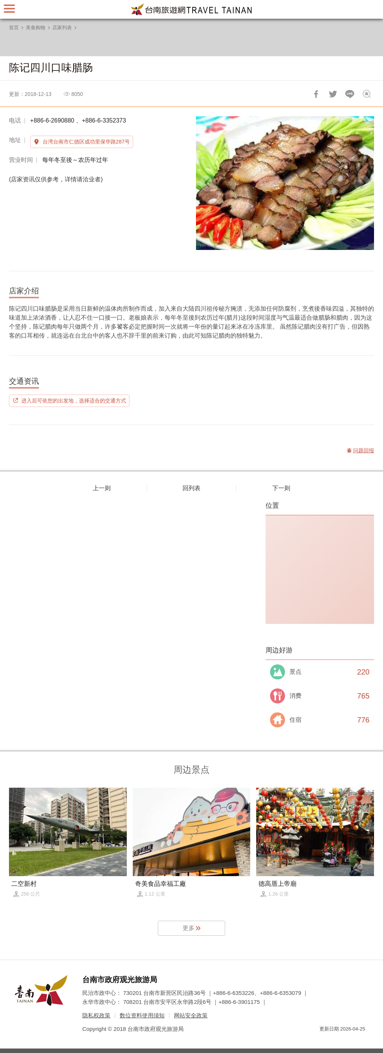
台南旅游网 (191, 9)
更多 (188, 928)
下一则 (281, 488)
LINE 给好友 (349, 94)
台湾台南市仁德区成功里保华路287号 (86, 142)
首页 (14, 27)
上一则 (102, 488)
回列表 (191, 488)
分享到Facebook (316, 94)
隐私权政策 (96, 1015)
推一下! (332, 94)
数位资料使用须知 (142, 1015)
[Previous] (208, 183)
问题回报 (366, 94)
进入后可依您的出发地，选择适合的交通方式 (73, 401)
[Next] (362, 183)
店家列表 (62, 27)
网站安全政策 (191, 1015)
